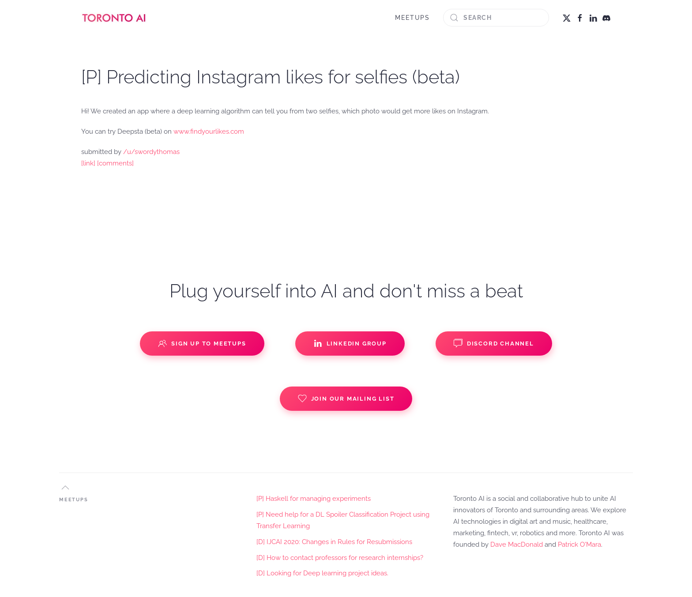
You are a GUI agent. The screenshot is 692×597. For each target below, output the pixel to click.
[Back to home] (114, 17)
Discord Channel (494, 343)
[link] (88, 163)
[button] (65, 487)
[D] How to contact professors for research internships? (339, 558)
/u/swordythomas (151, 152)
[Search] (496, 17)
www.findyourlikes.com (208, 131)
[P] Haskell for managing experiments (313, 499)
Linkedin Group (350, 343)
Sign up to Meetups (202, 343)
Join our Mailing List (346, 398)
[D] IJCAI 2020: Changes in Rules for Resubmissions (334, 542)
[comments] (115, 163)
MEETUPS (412, 17)
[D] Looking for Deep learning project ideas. (322, 573)
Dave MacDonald (516, 544)
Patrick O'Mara (579, 544)
